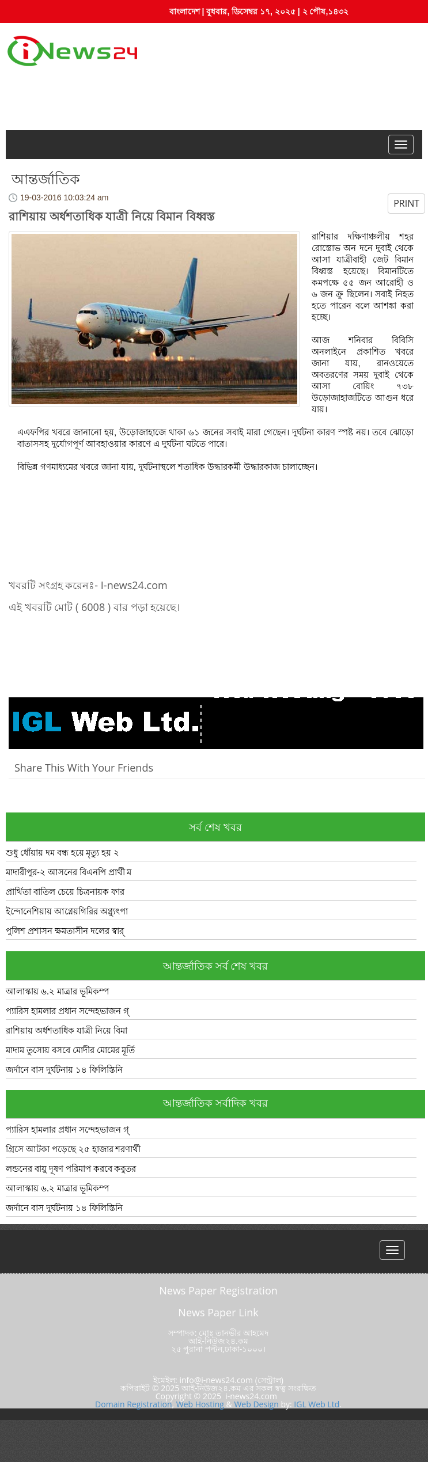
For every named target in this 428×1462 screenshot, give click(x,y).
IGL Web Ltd (316, 1404)
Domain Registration (133, 1404)
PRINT (406, 203)
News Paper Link (218, 1312)
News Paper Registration (218, 1290)
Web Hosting (200, 1404)
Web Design (256, 1404)
